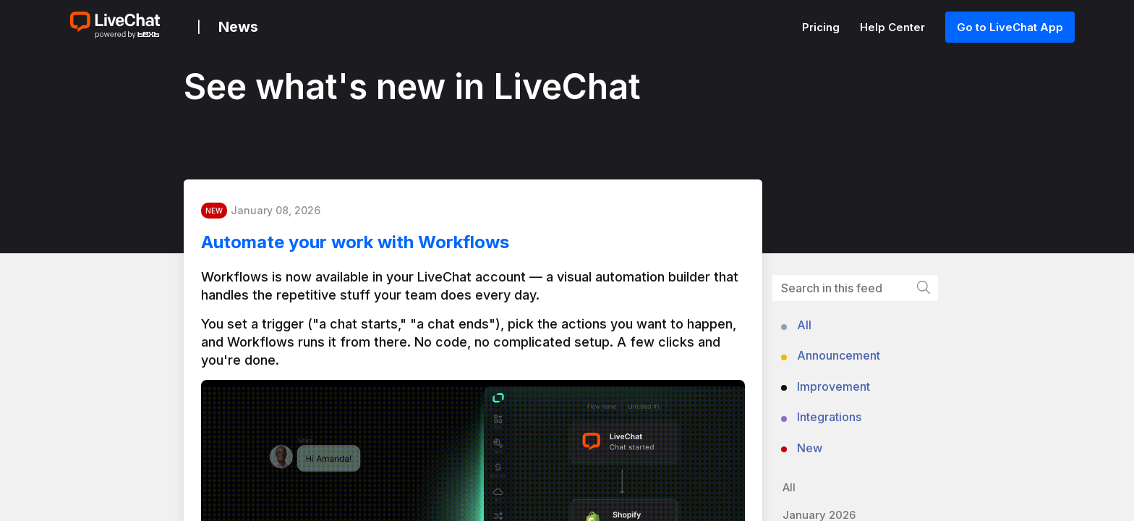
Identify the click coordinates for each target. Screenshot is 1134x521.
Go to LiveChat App (1010, 27)
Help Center (894, 27)
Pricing (822, 27)
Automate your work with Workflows (367, 245)
